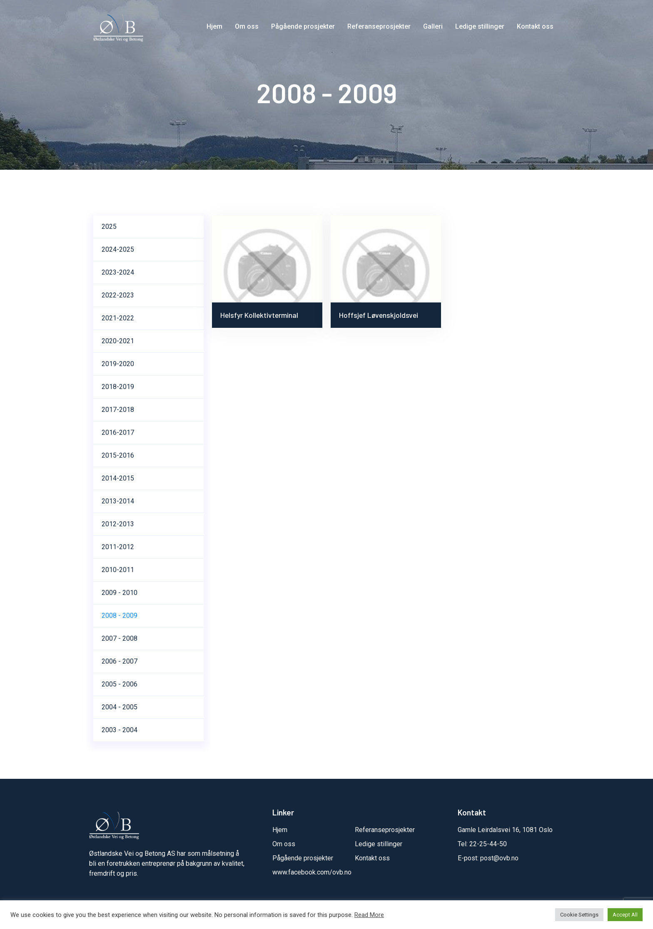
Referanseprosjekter (379, 26)
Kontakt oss (535, 26)
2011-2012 (118, 547)
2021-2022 (118, 318)
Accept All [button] (625, 915)
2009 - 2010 (119, 593)
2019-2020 (118, 364)
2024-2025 (118, 249)
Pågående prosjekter (303, 26)
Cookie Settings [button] (579, 915)
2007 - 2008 (119, 638)
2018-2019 (118, 387)
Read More (369, 915)
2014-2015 (118, 478)
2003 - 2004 (119, 730)
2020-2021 (118, 341)
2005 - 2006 (119, 684)
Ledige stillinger (479, 26)
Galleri (433, 26)
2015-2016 (118, 455)
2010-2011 (118, 570)
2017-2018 (118, 410)
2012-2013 (118, 524)
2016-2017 (118, 432)
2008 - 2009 (119, 615)
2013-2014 (118, 501)
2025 (109, 226)
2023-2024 (118, 272)
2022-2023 (118, 295)
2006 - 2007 (119, 661)
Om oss (247, 26)
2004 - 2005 (119, 707)
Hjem (214, 26)
